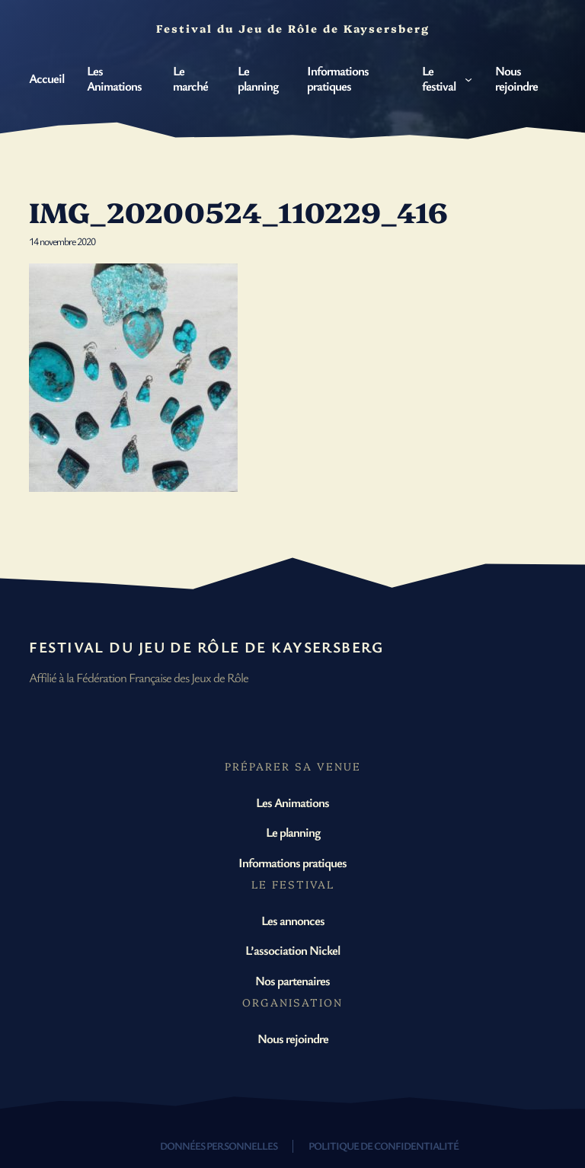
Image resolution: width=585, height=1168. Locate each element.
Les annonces (292, 920)
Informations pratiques (292, 862)
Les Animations (292, 802)
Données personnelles (218, 1145)
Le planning (293, 832)
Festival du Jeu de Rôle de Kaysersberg (206, 647)
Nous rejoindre (292, 1038)
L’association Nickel (292, 950)
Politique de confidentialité (383, 1145)
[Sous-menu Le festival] (468, 78)
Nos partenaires (292, 980)
